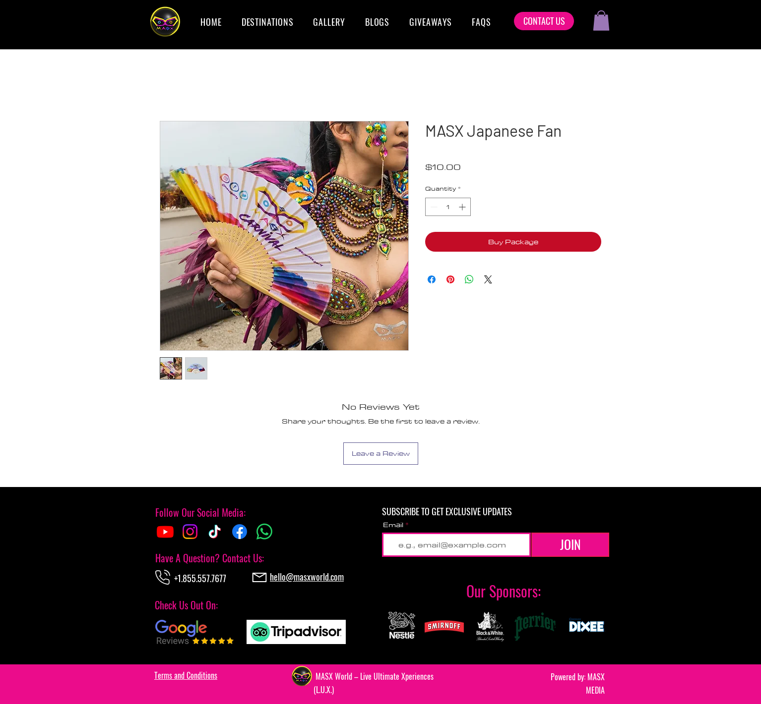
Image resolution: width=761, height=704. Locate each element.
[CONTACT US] (543, 21)
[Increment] (463, 207)
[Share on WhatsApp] (469, 279)
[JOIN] (570, 545)
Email (393, 525)
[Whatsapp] (264, 532)
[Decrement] (433, 207)
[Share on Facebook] (432, 279)
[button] (268, 21)
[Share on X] (488, 279)
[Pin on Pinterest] (450, 279)
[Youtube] (165, 532)
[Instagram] (190, 532)
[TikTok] (215, 532)
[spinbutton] (448, 207)
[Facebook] (240, 532)
